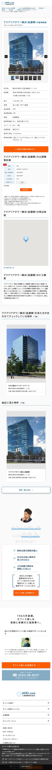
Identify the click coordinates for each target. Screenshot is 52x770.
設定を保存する (26, 766)
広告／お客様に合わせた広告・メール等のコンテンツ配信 (21, 762)
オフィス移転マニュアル (11, 709)
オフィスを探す (8, 703)
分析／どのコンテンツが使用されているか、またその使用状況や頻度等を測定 (26, 759)
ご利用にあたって (9, 743)
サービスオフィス (9, 735)
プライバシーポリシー (10, 739)
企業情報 (6, 715)
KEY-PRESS (8, 731)
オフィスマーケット (9, 721)
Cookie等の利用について (18, 753)
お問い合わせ (8, 728)
